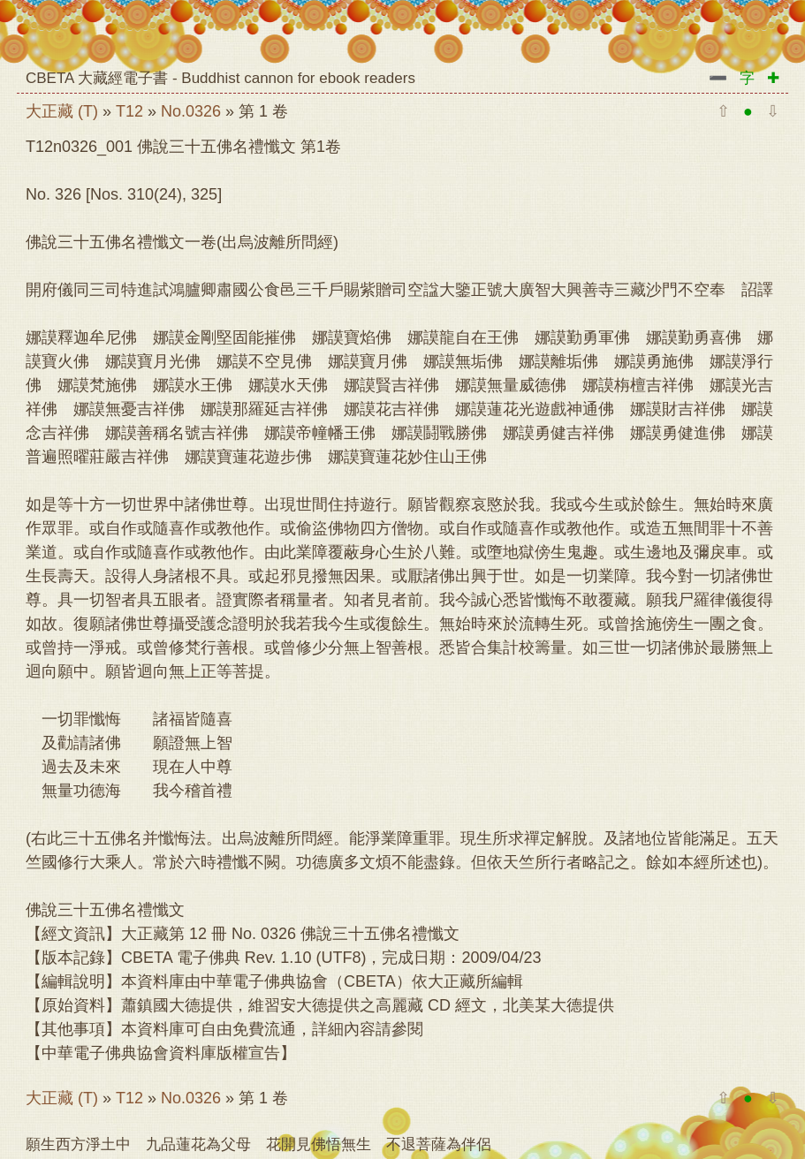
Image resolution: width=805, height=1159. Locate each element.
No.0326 (191, 111)
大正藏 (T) (62, 111)
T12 (129, 111)
